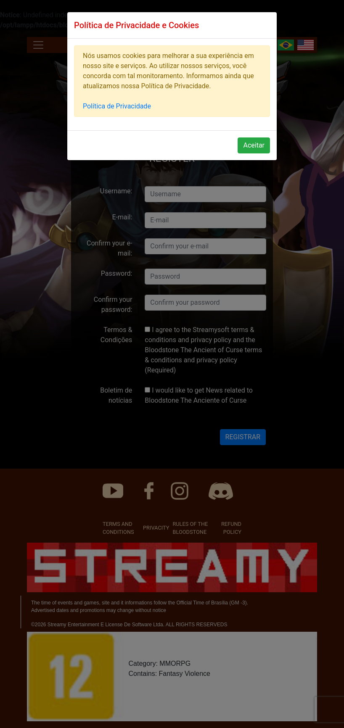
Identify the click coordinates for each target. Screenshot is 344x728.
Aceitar (254, 145)
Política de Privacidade (117, 106)
